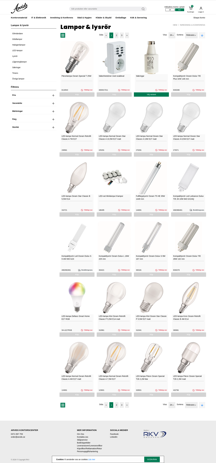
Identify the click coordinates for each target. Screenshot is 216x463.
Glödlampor (17, 39)
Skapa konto (199, 17)
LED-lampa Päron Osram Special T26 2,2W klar (150, 377)
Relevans (191, 35)
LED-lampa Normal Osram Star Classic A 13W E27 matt (149, 137)
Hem (175, 25)
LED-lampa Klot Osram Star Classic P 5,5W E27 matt (151, 317)
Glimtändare (17, 33)
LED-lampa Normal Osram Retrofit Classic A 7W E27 (76, 137)
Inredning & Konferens (61, 17)
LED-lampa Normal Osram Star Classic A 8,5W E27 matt (186, 137)
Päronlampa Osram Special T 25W (76, 76)
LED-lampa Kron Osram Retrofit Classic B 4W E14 (186, 317)
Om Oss (80, 434)
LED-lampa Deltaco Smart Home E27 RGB (76, 317)
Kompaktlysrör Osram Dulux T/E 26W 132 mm (187, 257)
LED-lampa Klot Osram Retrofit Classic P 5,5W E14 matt (112, 317)
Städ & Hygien (84, 17)
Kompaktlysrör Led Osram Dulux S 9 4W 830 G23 (76, 257)
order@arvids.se (18, 437)
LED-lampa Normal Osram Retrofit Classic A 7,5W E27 (113, 377)
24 (172, 35)
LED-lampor (17, 50)
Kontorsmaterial (19, 17)
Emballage (121, 17)
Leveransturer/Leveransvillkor (89, 446)
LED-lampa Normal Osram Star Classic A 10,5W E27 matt (112, 137)
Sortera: (180, 35)
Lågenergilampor (19, 62)
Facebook (114, 434)
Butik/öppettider (83, 443)
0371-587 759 (17, 434)
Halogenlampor (18, 45)
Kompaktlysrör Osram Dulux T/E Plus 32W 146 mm (187, 77)
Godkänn (152, 459)
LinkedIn (113, 437)
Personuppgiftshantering (87, 451)
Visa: (165, 35)
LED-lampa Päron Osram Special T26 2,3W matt (187, 377)
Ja (170, 10)
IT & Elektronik (38, 17)
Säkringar (16, 67)
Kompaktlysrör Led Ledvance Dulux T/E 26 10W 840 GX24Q (188, 197)
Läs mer (91, 459)
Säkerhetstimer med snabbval (111, 76)
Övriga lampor (18, 79)
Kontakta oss (82, 437)
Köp (77, 94)
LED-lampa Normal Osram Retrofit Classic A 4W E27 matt (76, 377)
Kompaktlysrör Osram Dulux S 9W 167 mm (150, 257)
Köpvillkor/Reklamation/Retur (89, 448)
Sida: (101, 35)
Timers (15, 73)
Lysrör (14, 56)
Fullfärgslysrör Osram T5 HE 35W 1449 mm (150, 197)
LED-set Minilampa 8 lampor (111, 196)
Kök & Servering (138, 17)
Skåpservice (82, 440)
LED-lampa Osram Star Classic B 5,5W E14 (76, 197)
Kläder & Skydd (103, 17)
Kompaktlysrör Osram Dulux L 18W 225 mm (114, 257)
